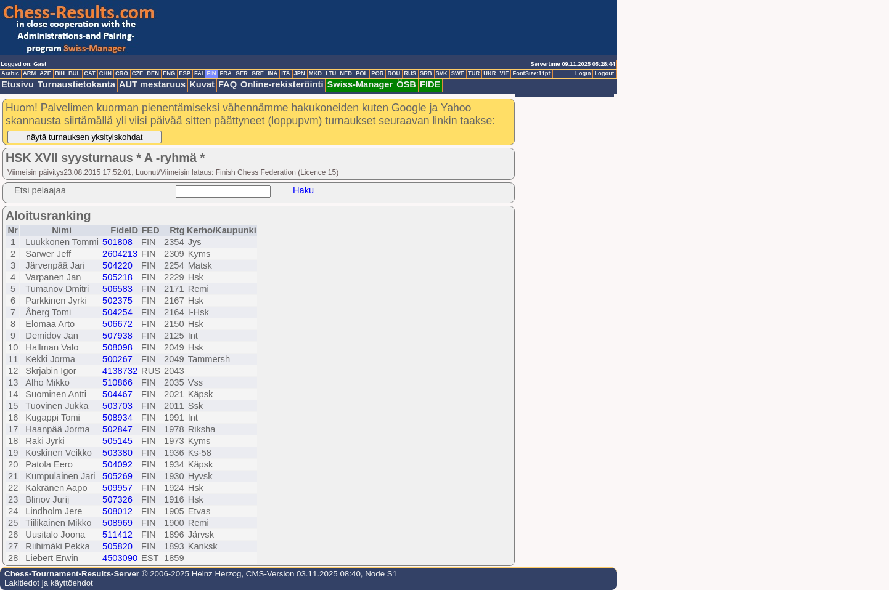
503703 (117, 406)
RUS (410, 73)
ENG (169, 73)
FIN (211, 73)
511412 (117, 534)
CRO (121, 73)
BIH (60, 73)
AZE (45, 73)
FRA (225, 73)
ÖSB (406, 84)
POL (361, 73)
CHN (105, 73)
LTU (331, 73)
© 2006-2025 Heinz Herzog (190, 573)
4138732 (119, 371)
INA (272, 73)
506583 (117, 289)
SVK (442, 73)
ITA (285, 73)
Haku (303, 190)
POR (377, 73)
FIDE (430, 84)
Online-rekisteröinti (281, 84)
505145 (117, 441)
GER (242, 73)
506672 (117, 324)
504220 (117, 265)
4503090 (119, 558)
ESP (184, 73)
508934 (117, 417)
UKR (489, 73)
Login (583, 73)
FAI (198, 73)
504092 (117, 464)
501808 (117, 242)
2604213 (119, 254)
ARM (29, 73)
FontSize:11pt (531, 73)
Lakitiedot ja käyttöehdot (48, 583)
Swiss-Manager (360, 84)
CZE (138, 73)
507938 (117, 336)
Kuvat (202, 84)
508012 (117, 511)
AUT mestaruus (152, 84)
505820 (117, 546)
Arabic (10, 73)
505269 (117, 476)
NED (346, 73)
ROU (393, 73)
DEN (153, 73)
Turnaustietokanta (76, 84)
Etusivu (17, 84)
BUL (74, 73)
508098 (117, 347)
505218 (117, 277)
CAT (89, 73)
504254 (117, 312)
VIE (504, 73)
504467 (117, 394)
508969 (117, 523)
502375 (117, 300)
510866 (117, 382)
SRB (426, 73)
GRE (258, 73)
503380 (117, 453)
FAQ (227, 84)
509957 (117, 488)
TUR (474, 73)
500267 (117, 359)
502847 (117, 429)
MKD (315, 73)
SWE (457, 73)
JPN (299, 73)
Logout (604, 73)
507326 (117, 499)
